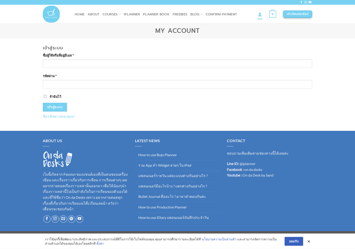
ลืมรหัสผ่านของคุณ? (59, 116)
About (93, 14)
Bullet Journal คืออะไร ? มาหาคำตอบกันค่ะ (172, 196)
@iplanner (247, 163)
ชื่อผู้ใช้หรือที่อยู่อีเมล (64, 55)
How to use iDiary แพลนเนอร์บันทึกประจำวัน (173, 217)
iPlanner (132, 14)
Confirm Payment (221, 14)
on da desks (253, 169)
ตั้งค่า (100, 244)
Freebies (180, 14)
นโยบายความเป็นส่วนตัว (219, 240)
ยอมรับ (294, 242)
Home (79, 14)
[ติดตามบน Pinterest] (71, 219)
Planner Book (156, 14)
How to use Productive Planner (162, 207)
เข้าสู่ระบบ (55, 107)
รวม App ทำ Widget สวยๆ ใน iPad (164, 165)
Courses (112, 14)
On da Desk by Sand (257, 175)
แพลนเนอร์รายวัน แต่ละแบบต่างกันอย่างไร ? (173, 175)
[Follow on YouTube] (310, 2)
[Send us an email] (63, 219)
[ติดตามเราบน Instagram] (305, 2)
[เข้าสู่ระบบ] (260, 14)
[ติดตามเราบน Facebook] (301, 2)
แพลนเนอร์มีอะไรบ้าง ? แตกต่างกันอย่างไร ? (172, 186)
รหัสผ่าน (55, 75)
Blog (196, 14)
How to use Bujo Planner (157, 155)
